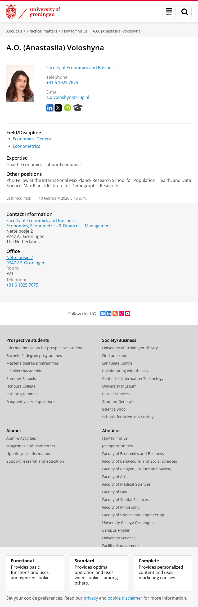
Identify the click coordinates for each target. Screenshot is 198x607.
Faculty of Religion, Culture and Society (136, 468)
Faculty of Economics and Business (81, 68)
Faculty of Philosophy (121, 507)
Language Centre (117, 363)
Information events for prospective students (45, 347)
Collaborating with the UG (125, 370)
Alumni (13, 430)
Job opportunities (117, 445)
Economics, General (32, 139)
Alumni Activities (21, 438)
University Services (119, 537)
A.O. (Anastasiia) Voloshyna (117, 31)
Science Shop (114, 409)
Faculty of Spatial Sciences (125, 499)
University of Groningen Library (130, 347)
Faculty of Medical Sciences (126, 484)
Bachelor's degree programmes (34, 355)
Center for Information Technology (132, 378)
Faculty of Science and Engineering (133, 514)
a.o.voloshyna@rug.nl (67, 97)
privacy (91, 598)
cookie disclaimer (125, 598)
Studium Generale (118, 401)
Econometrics (26, 146)
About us (14, 31)
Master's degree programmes (32, 363)
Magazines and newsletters (30, 445)
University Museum (119, 386)
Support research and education (35, 461)
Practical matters (42, 31)
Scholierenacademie (24, 370)
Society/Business (119, 340)
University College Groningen (128, 522)
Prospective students (27, 340)
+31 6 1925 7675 (62, 82)
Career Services (116, 393)
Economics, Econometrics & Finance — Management (58, 226)
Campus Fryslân (116, 530)
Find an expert (115, 355)
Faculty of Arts (114, 476)
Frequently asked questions (30, 401)
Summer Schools (21, 378)
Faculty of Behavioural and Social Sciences (139, 461)
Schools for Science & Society (128, 416)
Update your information (28, 453)
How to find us (75, 31)
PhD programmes (21, 393)
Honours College (20, 386)
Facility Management (120, 545)
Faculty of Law (114, 491)
